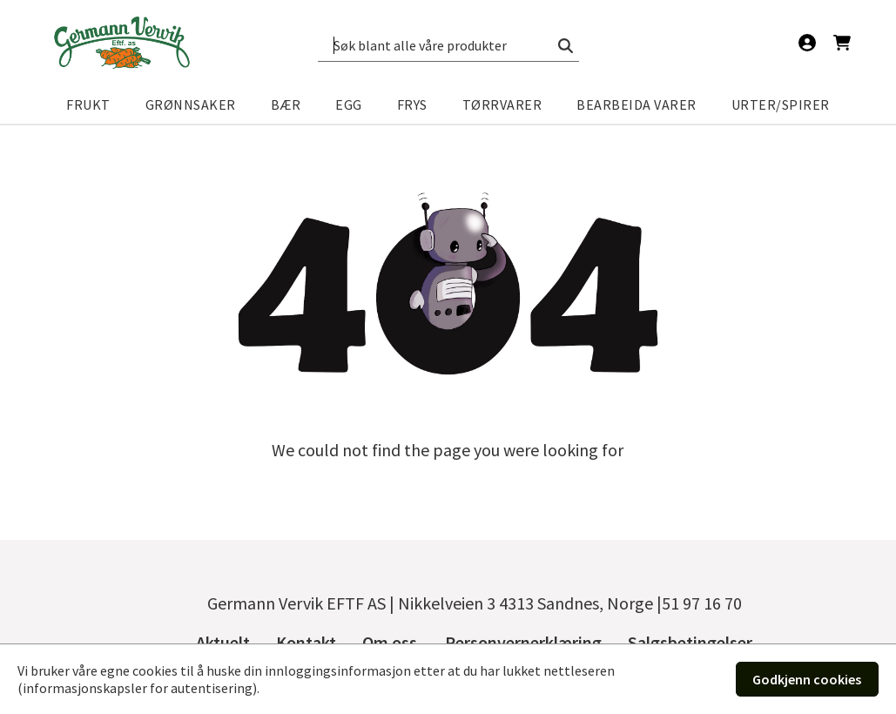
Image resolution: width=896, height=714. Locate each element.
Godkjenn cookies (806, 679)
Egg (348, 104)
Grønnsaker (190, 104)
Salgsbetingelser (690, 642)
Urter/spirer (780, 104)
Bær (286, 104)
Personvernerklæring (523, 642)
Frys (412, 104)
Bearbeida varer (636, 104)
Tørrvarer (502, 104)
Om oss (389, 642)
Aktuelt (223, 642)
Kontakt (306, 642)
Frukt (88, 104)
